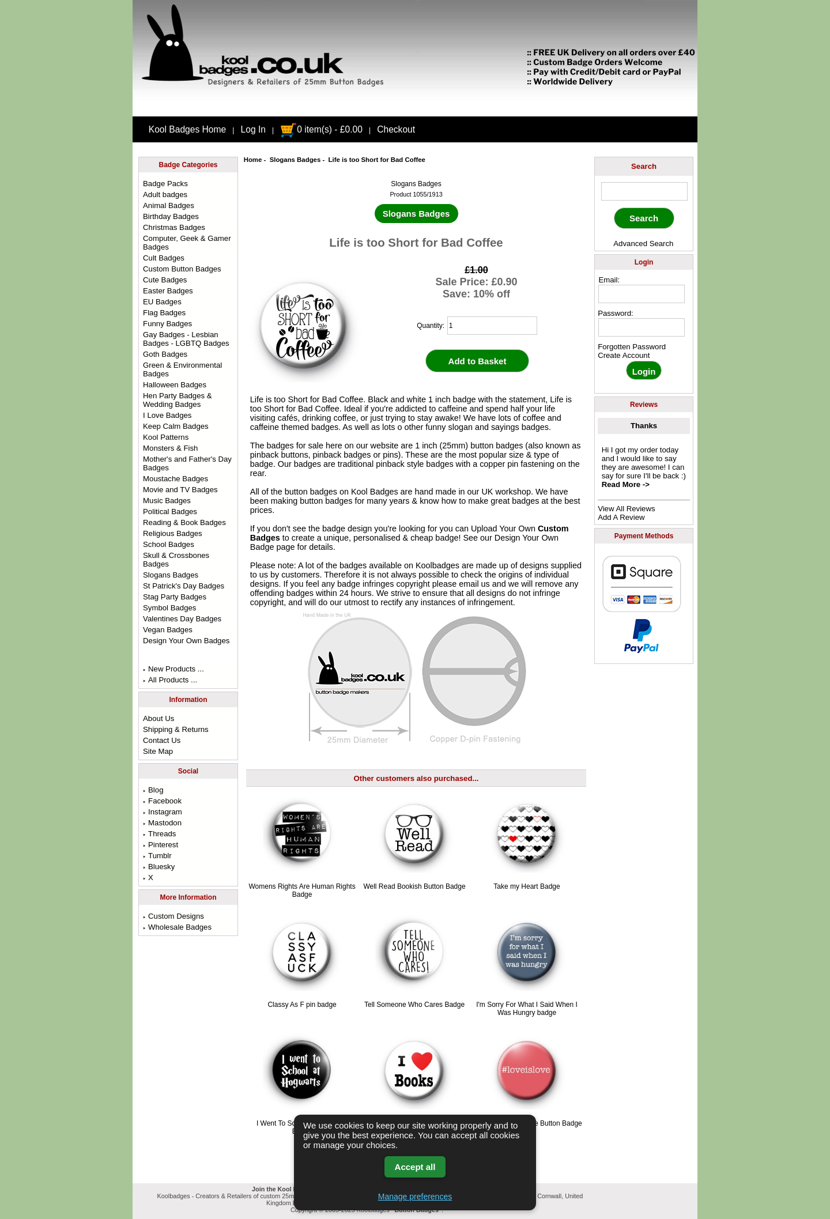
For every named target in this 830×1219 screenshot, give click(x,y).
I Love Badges (167, 415)
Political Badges (170, 511)
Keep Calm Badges (176, 426)
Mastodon (162, 822)
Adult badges (165, 194)
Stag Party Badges (174, 596)
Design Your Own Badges (186, 640)
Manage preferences (415, 1196)
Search (644, 166)
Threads (159, 833)
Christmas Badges (174, 227)
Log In (253, 129)
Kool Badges (374, 491)
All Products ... (170, 679)
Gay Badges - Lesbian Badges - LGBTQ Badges (186, 339)
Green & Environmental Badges (182, 369)
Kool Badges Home (187, 129)
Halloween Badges (174, 384)
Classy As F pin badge (301, 1005)
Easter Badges (168, 290)
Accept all (415, 1167)
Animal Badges (168, 205)
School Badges (168, 544)
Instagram (162, 811)
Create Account (624, 355)
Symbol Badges (169, 607)
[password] (641, 327)
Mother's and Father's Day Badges (187, 463)
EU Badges (162, 301)
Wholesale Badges (177, 927)
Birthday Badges (171, 216)
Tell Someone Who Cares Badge (414, 1005)
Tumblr (157, 855)
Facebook (162, 801)
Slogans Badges (295, 159)
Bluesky (159, 866)
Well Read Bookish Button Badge (414, 886)
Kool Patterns (165, 437)
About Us (158, 718)
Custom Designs (173, 916)
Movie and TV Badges (180, 489)
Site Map (158, 751)
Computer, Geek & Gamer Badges (187, 242)
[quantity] (492, 325)
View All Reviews (626, 508)
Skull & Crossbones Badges (176, 559)
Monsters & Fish (170, 448)
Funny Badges (167, 323)
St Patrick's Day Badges (183, 586)
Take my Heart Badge (526, 886)
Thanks (644, 425)
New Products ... (173, 669)
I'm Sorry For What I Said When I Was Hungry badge (527, 1009)
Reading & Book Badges (184, 522)
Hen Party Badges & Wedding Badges (177, 400)
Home (253, 159)
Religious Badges (172, 533)
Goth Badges (165, 354)
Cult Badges (163, 258)
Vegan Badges (168, 629)
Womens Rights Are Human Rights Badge (301, 890)
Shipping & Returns (176, 729)
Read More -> (626, 484)
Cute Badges (165, 279)
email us (474, 583)
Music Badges (167, 500)
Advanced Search (643, 243)
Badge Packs (165, 183)
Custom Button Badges (182, 269)
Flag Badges (164, 312)
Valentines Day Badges (182, 618)
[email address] (641, 294)
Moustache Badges (175, 478)
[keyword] (644, 191)
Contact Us (161, 740)
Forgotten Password (632, 346)
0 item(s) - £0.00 (321, 129)
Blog (153, 790)
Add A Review (621, 517)
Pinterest (160, 844)
